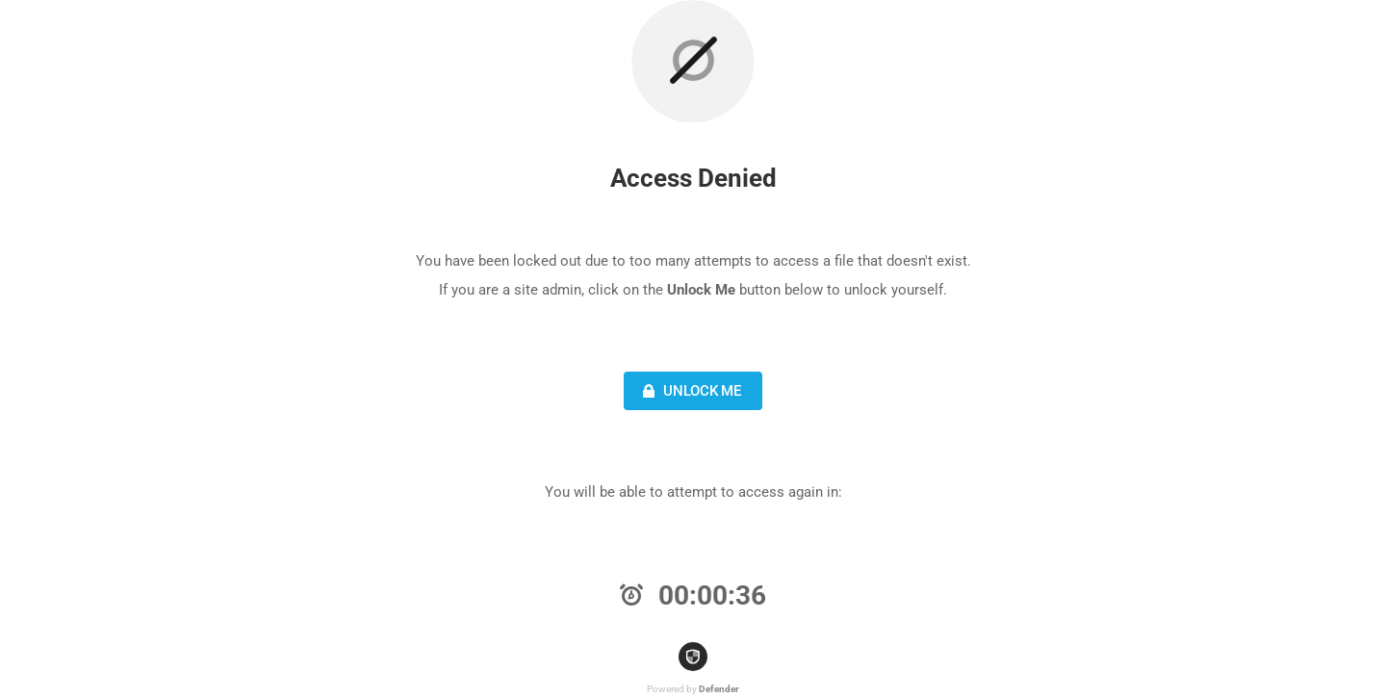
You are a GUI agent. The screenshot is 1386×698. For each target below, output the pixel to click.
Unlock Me (689, 391)
